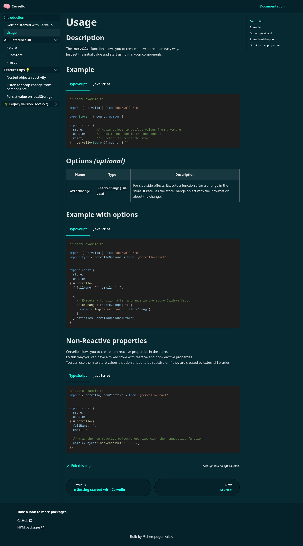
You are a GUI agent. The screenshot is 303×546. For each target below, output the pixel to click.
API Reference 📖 (17, 40)
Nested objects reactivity (26, 77)
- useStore (15, 55)
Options (261, 33)
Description (257, 21)
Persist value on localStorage (30, 96)
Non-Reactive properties (265, 45)
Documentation (272, 6)
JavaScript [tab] (102, 84)
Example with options (263, 39)
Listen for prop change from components (29, 87)
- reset (12, 62)
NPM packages (30, 527)
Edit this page (79, 465)
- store (12, 47)
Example (255, 27)
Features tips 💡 (17, 70)
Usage (12, 32)
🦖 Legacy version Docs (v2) (26, 104)
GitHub (24, 520)
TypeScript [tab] (78, 84)
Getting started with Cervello (30, 25)
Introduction (14, 17)
